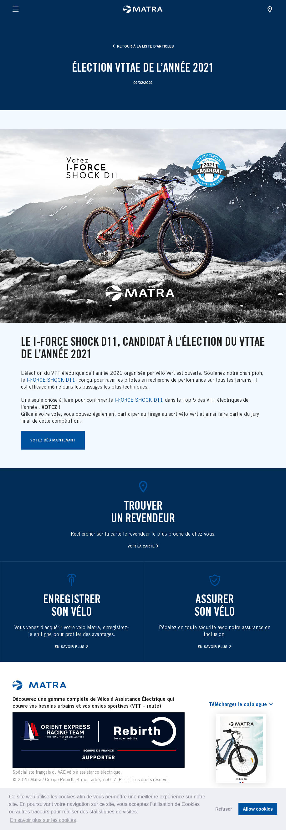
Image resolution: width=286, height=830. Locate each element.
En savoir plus (69, 646)
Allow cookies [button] (258, 809)
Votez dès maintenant (52, 440)
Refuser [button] (223, 809)
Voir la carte (141, 546)
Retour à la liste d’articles (143, 46)
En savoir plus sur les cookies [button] (43, 820)
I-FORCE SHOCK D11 (51, 380)
